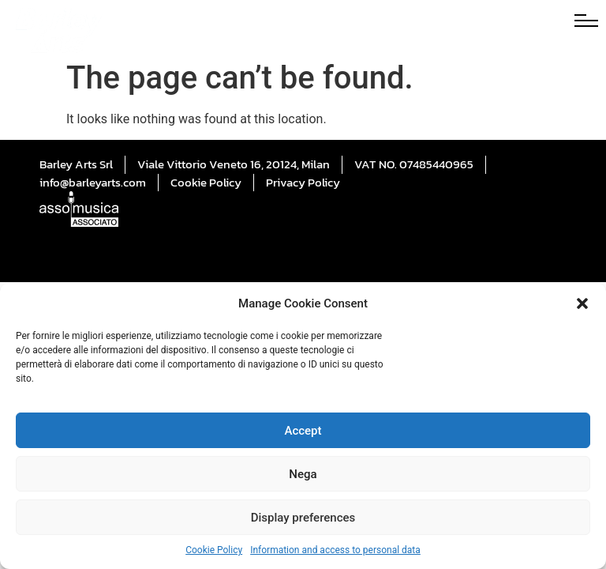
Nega (302, 474)
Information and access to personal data (335, 550)
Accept (302, 431)
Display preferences (303, 518)
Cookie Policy (213, 550)
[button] (582, 303)
